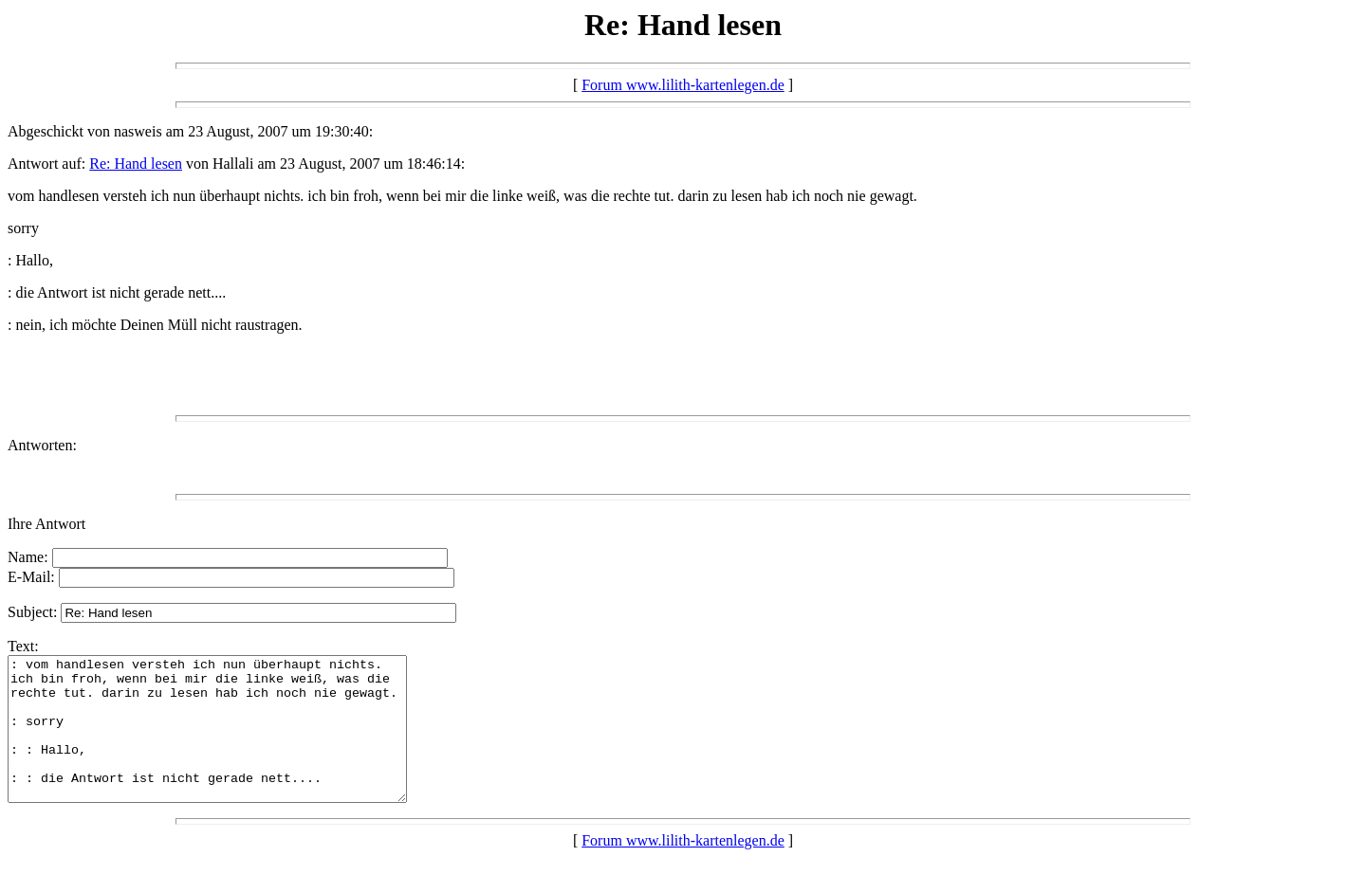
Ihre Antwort (46, 524)
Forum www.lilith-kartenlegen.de (683, 85)
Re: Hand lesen (135, 163)
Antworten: (42, 445)
